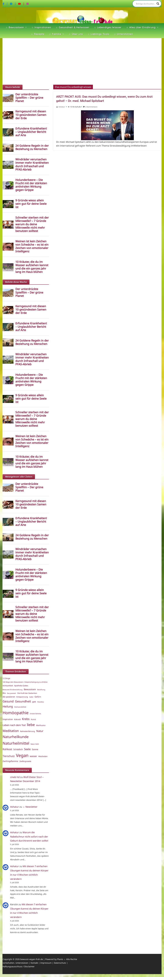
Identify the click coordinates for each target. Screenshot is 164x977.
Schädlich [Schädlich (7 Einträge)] (18, 749)
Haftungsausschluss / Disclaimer (19, 966)
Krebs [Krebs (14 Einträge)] (26, 719)
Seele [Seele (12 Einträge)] (27, 749)
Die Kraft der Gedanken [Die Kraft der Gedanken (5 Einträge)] (27, 693)
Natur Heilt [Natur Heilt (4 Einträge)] (35, 744)
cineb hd (15, 777)
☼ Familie (55, 34)
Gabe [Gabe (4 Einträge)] (31, 697)
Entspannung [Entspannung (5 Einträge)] (22, 697)
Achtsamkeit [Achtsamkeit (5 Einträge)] (8, 685)
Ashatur (61, 106)
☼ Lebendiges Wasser (107, 27)
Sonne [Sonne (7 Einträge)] (35, 749)
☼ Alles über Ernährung (141, 27)
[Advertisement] (82, 61)
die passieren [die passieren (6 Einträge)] (9, 696)
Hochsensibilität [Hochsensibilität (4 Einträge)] (20, 707)
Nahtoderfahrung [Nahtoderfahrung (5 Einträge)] (27, 731)
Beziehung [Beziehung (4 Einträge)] (41, 690)
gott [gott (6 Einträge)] (34, 701)
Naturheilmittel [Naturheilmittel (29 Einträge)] (16, 743)
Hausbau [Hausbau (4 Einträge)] (40, 702)
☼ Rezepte (37, 34)
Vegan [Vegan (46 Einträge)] (22, 755)
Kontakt (34, 962)
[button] (25, 27)
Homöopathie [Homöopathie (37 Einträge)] (16, 712)
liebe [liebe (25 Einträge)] (31, 724)
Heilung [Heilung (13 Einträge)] (8, 706)
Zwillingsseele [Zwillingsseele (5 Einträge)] (25, 761)
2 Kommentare (90, 106)
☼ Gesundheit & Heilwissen (72, 27)
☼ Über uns (76, 34)
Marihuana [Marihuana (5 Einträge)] (40, 725)
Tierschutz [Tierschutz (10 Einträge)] (9, 756)
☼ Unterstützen (123, 34)
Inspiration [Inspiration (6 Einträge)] (8, 719)
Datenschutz (60, 962)
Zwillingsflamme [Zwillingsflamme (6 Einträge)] (10, 761)
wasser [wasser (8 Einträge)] (33, 756)
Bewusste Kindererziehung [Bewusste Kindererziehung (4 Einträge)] (12, 690)
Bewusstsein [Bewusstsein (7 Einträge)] (30, 689)
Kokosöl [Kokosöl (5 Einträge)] (17, 719)
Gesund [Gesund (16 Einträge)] (8, 701)
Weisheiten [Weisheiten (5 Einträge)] (43, 756)
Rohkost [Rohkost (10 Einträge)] (7, 749)
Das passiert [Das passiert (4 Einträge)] (11, 693)
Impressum (46, 962)
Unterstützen (22, 962)
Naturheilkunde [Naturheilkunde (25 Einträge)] (16, 736)
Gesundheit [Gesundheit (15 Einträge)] (23, 701)
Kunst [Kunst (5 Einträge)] (33, 719)
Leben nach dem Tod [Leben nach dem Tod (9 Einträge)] (14, 725)
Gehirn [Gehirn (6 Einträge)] (38, 696)
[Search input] (145, 4)
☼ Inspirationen (41, 27)
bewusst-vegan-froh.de (31, 959)
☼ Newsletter (30, 806)
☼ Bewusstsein (15, 27)
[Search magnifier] (158, 4)
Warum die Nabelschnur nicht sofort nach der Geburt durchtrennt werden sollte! (29, 836)
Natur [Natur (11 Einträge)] (39, 731)
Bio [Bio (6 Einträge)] (4, 693)
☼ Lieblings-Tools (98, 34)
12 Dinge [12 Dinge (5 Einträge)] (6, 678)
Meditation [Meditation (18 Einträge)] (11, 731)
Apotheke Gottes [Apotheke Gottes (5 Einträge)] (21, 685)
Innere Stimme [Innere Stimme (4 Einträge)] (35, 714)
